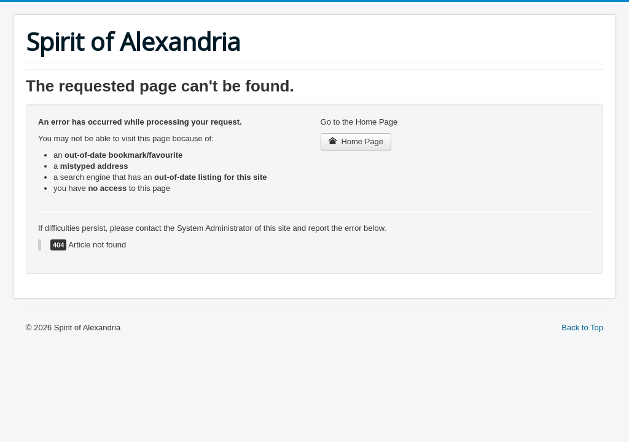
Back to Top (582, 327)
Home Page (356, 141)
